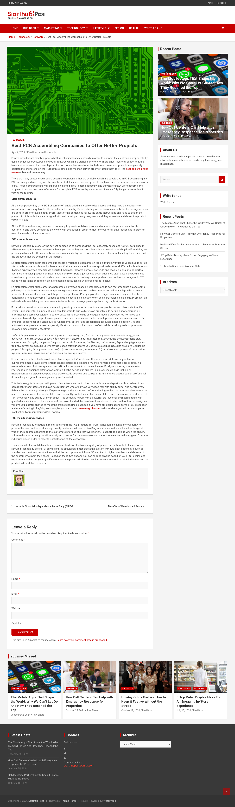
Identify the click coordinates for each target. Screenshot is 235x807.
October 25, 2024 (169, 136)
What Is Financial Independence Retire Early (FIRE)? (44, 506)
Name (15, 578)
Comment (18, 539)
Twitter (209, 3)
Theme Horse (69, 800)
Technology (76, 28)
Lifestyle (99, 28)
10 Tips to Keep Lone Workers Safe (180, 266)
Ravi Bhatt (32, 152)
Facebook (222, 3)
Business (29, 28)
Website (16, 608)
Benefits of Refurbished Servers (126, 506)
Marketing (51, 28)
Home (14, 28)
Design (119, 28)
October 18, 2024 (130, 710)
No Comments (48, 152)
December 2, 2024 (170, 91)
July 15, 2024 (184, 710)
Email (15, 593)
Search (222, 179)
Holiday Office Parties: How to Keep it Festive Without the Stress (143, 701)
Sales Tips (200, 689)
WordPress (109, 800)
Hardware (17, 139)
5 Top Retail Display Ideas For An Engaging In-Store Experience (199, 701)
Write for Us (153, 28)
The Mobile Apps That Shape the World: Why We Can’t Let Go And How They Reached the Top (191, 83)
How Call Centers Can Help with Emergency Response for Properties (191, 129)
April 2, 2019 (18, 152)
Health (134, 28)
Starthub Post (36, 800)
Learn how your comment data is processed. (82, 640)
